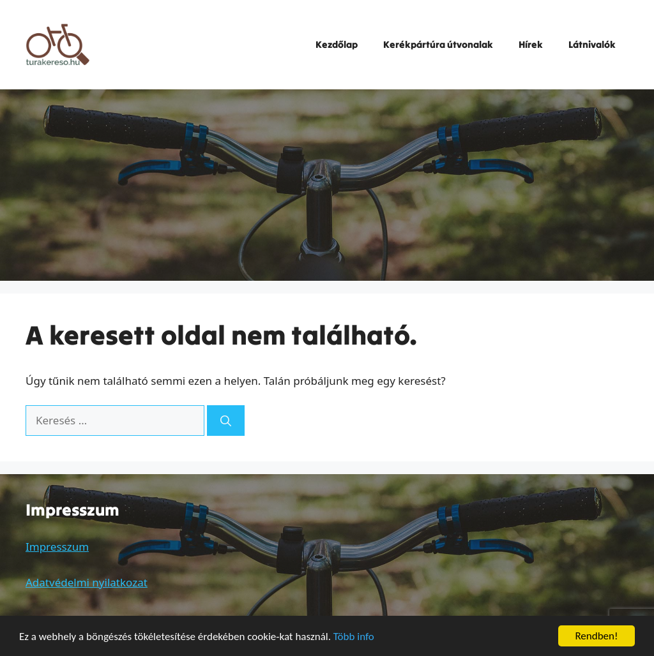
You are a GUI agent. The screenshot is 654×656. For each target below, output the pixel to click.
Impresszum (57, 546)
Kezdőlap (337, 44)
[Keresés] (226, 420)
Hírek (531, 44)
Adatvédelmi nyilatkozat (87, 582)
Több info (353, 636)
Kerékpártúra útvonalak (438, 44)
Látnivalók (592, 44)
